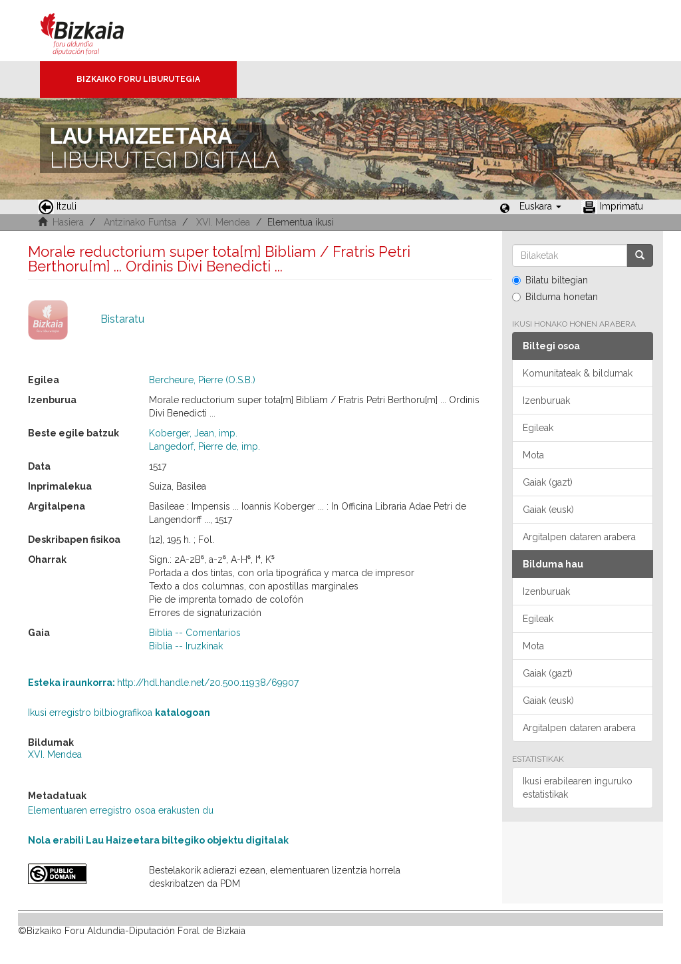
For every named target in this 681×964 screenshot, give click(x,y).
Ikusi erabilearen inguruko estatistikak (577, 788)
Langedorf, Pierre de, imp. (204, 446)
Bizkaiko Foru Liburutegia (138, 79)
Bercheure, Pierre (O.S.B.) (202, 380)
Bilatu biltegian (550, 280)
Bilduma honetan (555, 296)
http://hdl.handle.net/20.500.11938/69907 (163, 682)
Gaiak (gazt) (548, 482)
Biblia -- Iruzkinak (186, 646)
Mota (533, 455)
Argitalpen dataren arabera (579, 537)
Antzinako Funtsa (140, 222)
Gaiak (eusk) (548, 509)
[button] (540, 206)
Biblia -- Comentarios (195, 632)
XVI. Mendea (223, 222)
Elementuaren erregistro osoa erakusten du (120, 810)
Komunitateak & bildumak (577, 373)
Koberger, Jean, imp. (193, 433)
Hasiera (68, 222)
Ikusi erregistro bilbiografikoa (119, 712)
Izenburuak (546, 400)
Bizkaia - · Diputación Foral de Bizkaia (96, 30)
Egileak (538, 427)
